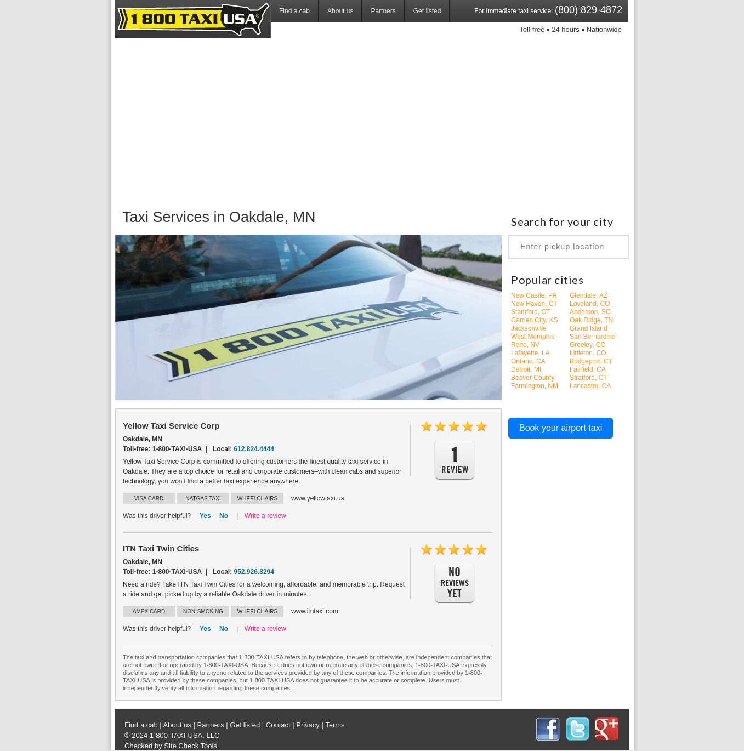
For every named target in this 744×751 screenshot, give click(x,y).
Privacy (308, 725)
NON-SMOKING (203, 611)
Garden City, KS (534, 320)
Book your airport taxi (560, 428)
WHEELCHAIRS (257, 499)
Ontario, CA (528, 361)
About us (340, 11)
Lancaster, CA (590, 386)
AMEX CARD (149, 611)
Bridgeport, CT (591, 361)
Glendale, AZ (588, 295)
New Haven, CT (534, 304)
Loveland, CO (590, 304)
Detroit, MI (526, 369)
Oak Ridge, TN (591, 320)
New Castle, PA (533, 295)
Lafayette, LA (530, 353)
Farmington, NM (534, 386)
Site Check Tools (190, 746)
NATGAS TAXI (202, 499)
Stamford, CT (530, 312)
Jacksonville (529, 328)
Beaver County (532, 378)
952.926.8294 (254, 572)
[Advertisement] (372, 123)
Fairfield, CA (588, 369)
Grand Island (588, 328)
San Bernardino (592, 336)
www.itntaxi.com (314, 611)
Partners (383, 11)
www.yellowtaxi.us (317, 498)
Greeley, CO (588, 345)
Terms (334, 725)
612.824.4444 (254, 449)
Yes (205, 516)
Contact (278, 725)
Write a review (265, 516)
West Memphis (532, 336)
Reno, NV (525, 345)
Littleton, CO (588, 353)
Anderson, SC (590, 312)
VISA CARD (148, 499)
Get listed (427, 11)
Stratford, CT (588, 378)
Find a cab (294, 11)
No (223, 516)
